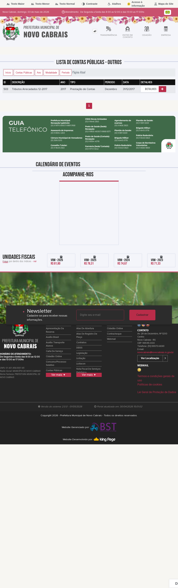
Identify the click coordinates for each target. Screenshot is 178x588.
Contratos (81, 343)
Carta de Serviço (54, 351)
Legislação (81, 353)
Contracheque (114, 334)
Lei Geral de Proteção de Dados (156, 392)
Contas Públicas (24, 72)
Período (66, 72)
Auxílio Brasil (52, 337)
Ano (39, 72)
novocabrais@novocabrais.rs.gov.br (155, 352)
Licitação (80, 358)
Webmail (111, 339)
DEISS (79, 348)
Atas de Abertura (85, 328)
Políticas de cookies (149, 384)
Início (8, 72)
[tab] (95, 31)
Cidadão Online (54, 356)
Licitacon (80, 364)
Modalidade (51, 72)
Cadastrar (142, 314)
